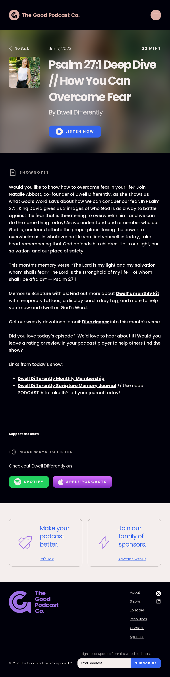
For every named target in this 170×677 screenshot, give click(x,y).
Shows (135, 601)
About (135, 592)
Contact (137, 628)
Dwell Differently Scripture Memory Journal (67, 385)
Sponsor (137, 637)
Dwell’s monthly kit (137, 293)
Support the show (24, 434)
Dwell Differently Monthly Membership (61, 378)
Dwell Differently (80, 112)
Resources (138, 619)
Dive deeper (95, 322)
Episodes (137, 610)
